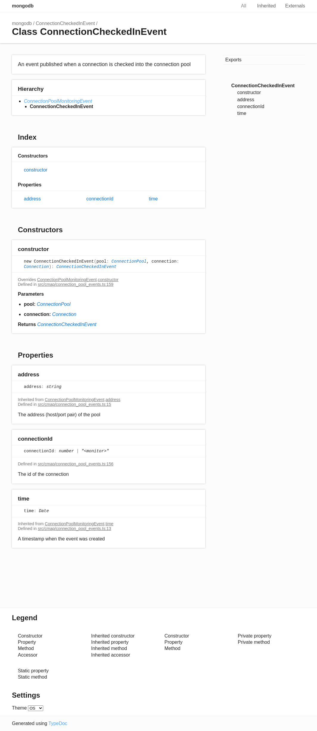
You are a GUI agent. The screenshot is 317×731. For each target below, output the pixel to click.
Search (225, 6)
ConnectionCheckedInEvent (65, 23)
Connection (36, 266)
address (32, 198)
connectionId (100, 198)
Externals (295, 5)
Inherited (266, 5)
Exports (233, 59)
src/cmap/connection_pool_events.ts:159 (76, 284)
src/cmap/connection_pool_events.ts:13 (74, 528)
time (153, 198)
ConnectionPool (129, 261)
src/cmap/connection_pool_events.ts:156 (76, 464)
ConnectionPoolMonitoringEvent (58, 101)
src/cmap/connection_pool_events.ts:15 (74, 404)
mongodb (23, 5)
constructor (35, 169)
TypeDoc (57, 723)
